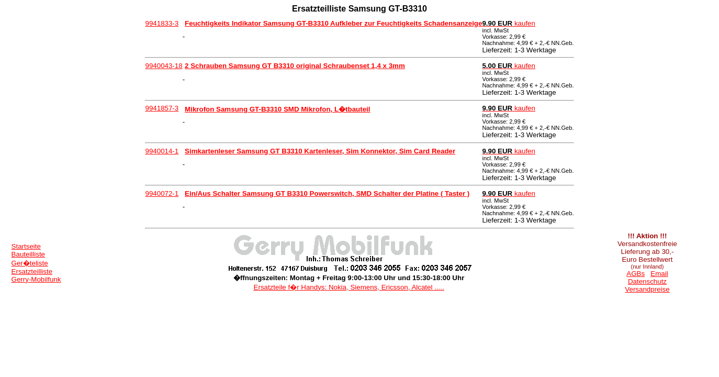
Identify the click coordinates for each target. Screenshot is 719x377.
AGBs (635, 274)
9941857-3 (161, 108)
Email (659, 274)
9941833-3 (161, 23)
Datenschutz (647, 281)
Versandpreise (647, 289)
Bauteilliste (28, 254)
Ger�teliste (30, 263)
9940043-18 (163, 66)
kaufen (508, 23)
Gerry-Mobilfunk (36, 279)
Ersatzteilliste (32, 271)
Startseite (26, 246)
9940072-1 (161, 193)
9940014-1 (161, 151)
